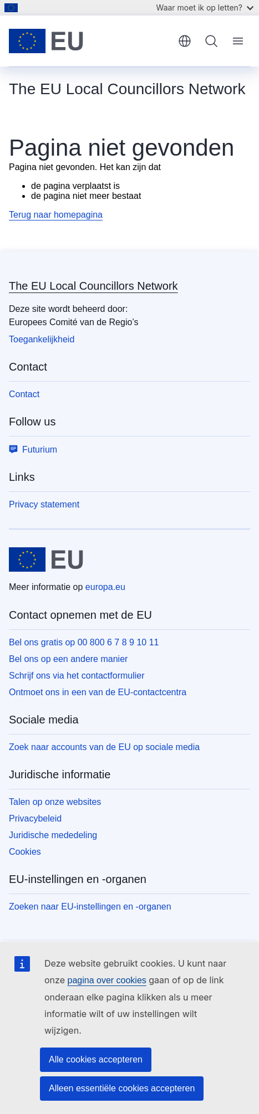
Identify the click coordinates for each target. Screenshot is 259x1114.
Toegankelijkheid (41, 339)
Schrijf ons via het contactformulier (77, 675)
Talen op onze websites (55, 802)
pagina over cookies (106, 980)
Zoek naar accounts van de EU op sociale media (104, 747)
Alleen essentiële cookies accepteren (122, 1088)
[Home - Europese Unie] (89, 41)
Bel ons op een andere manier (68, 659)
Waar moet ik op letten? (204, 7)
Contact (24, 394)
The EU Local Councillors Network (93, 286)
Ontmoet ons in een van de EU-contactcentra (97, 692)
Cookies (25, 851)
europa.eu (105, 587)
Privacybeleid (35, 818)
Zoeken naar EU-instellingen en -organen (90, 906)
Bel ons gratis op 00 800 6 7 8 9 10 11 (84, 642)
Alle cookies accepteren (96, 1059)
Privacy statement (44, 504)
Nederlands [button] (184, 41)
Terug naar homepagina (56, 214)
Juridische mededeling (53, 835)
